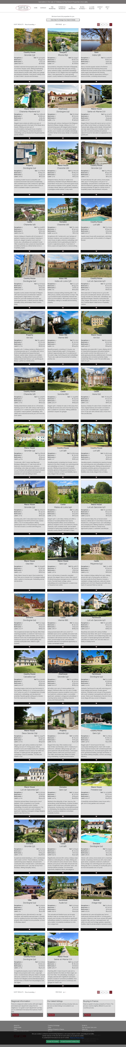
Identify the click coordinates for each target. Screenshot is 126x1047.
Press (15, 1029)
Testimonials (17, 1027)
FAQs (49, 1027)
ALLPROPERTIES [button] (72, 7)
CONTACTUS (100, 7)
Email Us (84, 1025)
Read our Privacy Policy (77, 1037)
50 (64, 24)
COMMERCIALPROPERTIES (62, 7)
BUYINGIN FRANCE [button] (82, 7)
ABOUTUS (107, 7)
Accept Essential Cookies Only (70, 1041)
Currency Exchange (53, 1025)
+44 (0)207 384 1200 (90, 1027)
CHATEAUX (43, 7)
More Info (15, 1015)
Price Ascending (30, 24)
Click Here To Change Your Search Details (63, 20)
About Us (16, 1025)
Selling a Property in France (56, 1029)
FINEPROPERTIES (52, 7)
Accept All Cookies (52, 1041)
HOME (35, 7)
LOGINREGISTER (91, 7)
